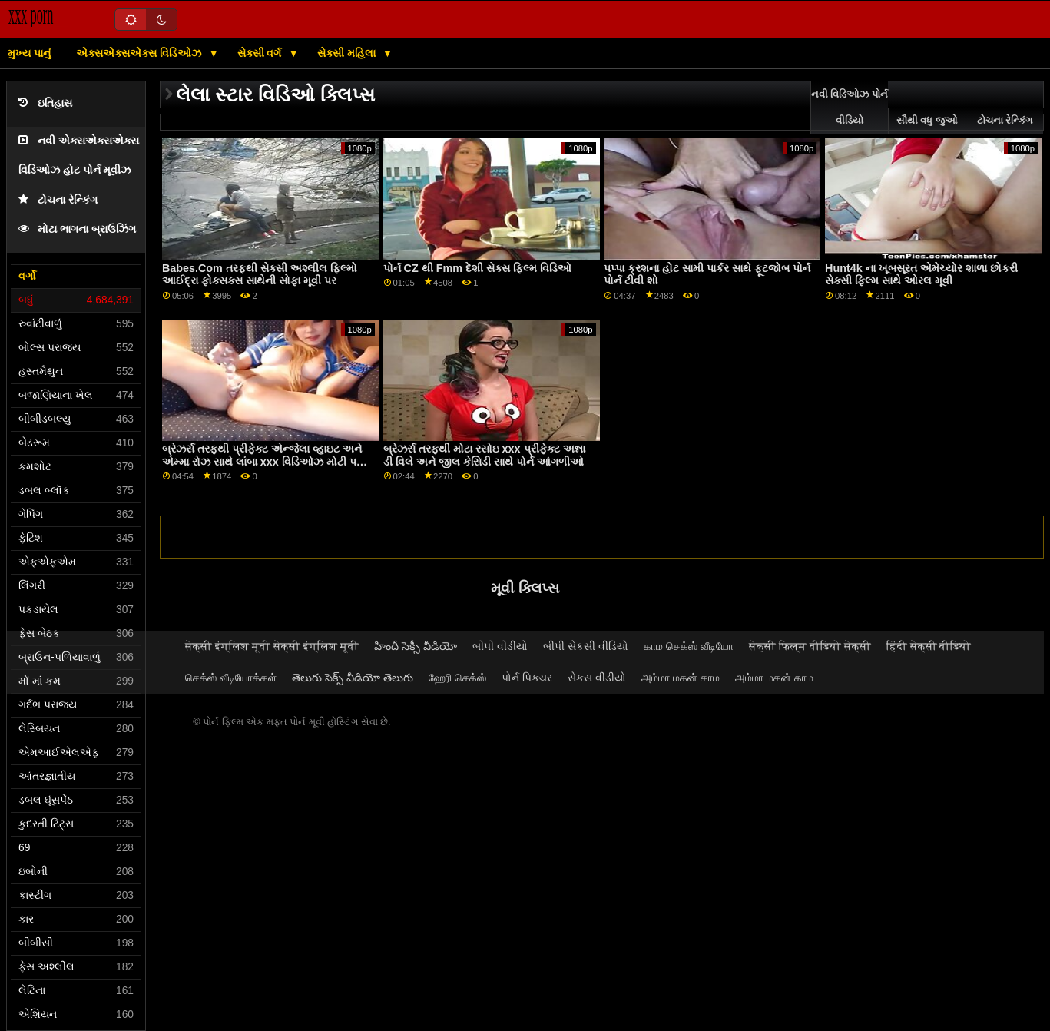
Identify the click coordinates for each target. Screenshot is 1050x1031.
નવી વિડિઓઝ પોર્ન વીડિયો (849, 107)
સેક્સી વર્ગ (261, 53)
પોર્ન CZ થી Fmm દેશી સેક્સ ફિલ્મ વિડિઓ (477, 268)
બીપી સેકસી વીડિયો (585, 646)
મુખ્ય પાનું (29, 53)
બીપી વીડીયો (500, 646)
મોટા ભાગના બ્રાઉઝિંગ (77, 229)
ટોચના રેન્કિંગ (58, 200)
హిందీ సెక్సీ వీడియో (415, 646)
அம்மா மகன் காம (680, 677)
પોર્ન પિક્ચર (527, 677)
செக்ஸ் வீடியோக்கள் (231, 677)
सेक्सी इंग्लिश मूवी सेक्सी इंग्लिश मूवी (272, 646)
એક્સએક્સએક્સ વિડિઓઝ (140, 53)
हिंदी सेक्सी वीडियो (929, 646)
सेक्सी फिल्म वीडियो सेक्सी (810, 646)
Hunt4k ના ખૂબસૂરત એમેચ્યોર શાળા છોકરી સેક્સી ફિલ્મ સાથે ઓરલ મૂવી (921, 274)
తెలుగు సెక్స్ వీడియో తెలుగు (352, 677)
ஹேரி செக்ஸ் (457, 677)
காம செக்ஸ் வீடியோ (689, 646)
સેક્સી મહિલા (348, 53)
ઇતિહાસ (45, 103)
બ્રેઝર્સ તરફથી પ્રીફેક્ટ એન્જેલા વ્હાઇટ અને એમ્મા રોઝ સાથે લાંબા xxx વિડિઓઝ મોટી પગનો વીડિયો (268, 461)
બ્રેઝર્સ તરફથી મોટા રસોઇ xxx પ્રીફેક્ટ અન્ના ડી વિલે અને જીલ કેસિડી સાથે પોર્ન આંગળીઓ (484, 455)
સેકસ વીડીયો (597, 677)
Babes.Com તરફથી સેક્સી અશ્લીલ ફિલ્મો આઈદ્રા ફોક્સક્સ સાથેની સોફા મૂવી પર (259, 274)
